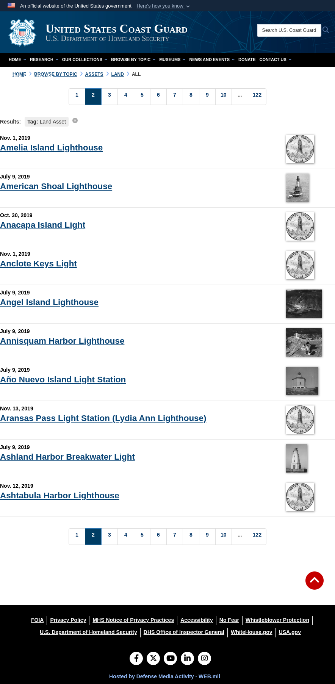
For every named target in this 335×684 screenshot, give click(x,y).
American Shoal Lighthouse (56, 186)
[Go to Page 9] (207, 96)
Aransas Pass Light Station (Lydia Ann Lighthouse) (103, 418)
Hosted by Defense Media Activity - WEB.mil (164, 676)
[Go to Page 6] (158, 96)
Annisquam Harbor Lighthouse (62, 341)
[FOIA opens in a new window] (37, 620)
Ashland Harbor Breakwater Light (67, 457)
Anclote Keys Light (38, 263)
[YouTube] (170, 659)
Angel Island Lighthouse (49, 302)
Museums (172, 59)
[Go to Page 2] (93, 96)
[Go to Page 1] (77, 96)
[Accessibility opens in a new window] (196, 620)
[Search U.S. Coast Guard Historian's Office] (289, 30)
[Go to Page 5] (142, 96)
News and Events (212, 59)
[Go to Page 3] (109, 96)
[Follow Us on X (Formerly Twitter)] (153, 659)
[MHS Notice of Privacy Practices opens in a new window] (133, 620)
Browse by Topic (133, 59)
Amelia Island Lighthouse (51, 147)
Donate (247, 59)
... (240, 95)
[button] (163, 6)
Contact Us (275, 59)
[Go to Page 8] (191, 96)
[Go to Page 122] (257, 96)
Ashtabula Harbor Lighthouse (59, 495)
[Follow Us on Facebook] (136, 659)
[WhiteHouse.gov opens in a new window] (251, 632)
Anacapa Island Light (42, 225)
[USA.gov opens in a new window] (290, 632)
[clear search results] (75, 120)
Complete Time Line (34, 76)
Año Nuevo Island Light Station (63, 379)
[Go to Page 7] (174, 96)
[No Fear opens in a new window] (229, 620)
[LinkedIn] (187, 659)
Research (44, 59)
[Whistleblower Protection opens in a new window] (277, 620)
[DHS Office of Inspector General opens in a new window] (184, 632)
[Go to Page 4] (125, 96)
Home (17, 59)
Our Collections (84, 59)
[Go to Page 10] (223, 96)
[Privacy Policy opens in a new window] (68, 620)
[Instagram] (204, 659)
